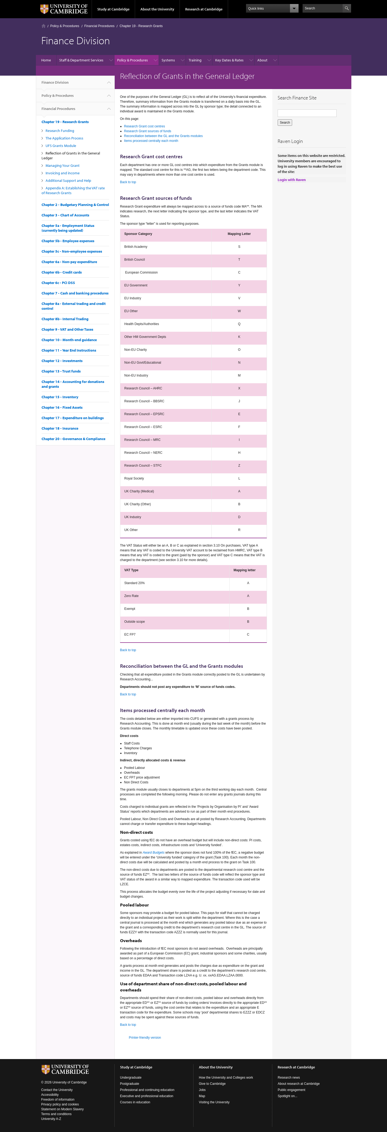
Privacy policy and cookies (60, 1104)
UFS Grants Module (61, 145)
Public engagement (291, 1090)
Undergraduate (131, 1077)
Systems (168, 60)
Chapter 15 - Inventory (60, 396)
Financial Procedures (99, 26)
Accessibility (50, 1095)
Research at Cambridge (203, 9)
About (262, 60)
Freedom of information (58, 1099)
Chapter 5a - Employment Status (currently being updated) (68, 228)
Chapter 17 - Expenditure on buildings (73, 417)
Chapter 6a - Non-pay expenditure (69, 261)
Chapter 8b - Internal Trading (65, 318)
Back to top (128, 182)
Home (43, 26)
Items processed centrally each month (151, 141)
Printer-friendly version (145, 1037)
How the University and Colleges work (226, 1077)
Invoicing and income (63, 173)
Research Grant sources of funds (147, 131)
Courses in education (135, 1102)
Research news (289, 1077)
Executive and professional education (146, 1096)
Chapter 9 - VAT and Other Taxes (67, 329)
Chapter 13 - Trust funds (61, 371)
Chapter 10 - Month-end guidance (69, 339)
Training (195, 60)
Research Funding (60, 130)
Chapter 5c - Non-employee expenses (72, 251)
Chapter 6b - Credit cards (62, 272)
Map (202, 1096)
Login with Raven (292, 179)
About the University (157, 9)
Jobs (202, 1090)
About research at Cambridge (299, 1084)
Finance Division (55, 84)
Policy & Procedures (64, 26)
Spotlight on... (287, 1096)
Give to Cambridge (212, 1084)
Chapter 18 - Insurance (60, 428)
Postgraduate (129, 1084)
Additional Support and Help (68, 180)
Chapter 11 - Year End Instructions (69, 350)
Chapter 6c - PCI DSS (58, 282)
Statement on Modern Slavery (62, 1109)
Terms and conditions (56, 1114)
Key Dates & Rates (229, 60)
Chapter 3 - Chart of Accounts (65, 215)
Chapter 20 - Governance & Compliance (73, 438)
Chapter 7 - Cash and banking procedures (75, 293)
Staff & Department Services (81, 60)
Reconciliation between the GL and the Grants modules (163, 136)
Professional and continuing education (147, 1090)
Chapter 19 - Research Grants (141, 26)
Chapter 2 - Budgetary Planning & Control (75, 204)
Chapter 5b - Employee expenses (68, 240)
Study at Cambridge (113, 9)
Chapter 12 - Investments (62, 360)
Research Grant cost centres (144, 126)
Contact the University (57, 1090)
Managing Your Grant (63, 165)
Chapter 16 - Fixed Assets (62, 407)
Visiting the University (214, 1102)
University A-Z (51, 1119)
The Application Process (64, 138)
